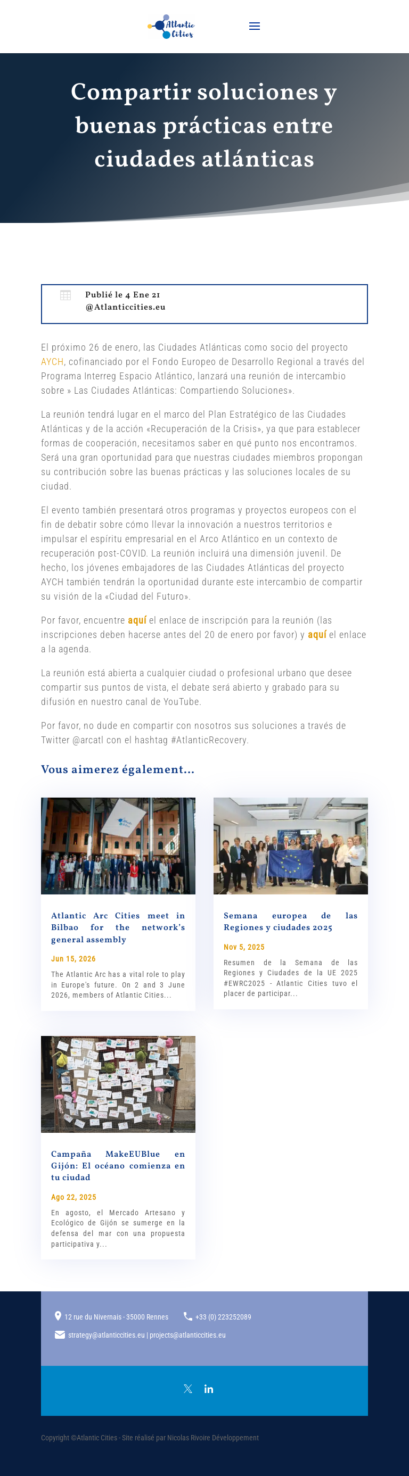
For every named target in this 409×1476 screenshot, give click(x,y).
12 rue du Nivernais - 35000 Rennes (116, 1317)
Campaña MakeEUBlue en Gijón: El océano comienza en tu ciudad (118, 1166)
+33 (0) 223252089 (223, 1317)
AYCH (52, 361)
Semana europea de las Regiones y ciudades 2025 (291, 922)
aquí (137, 620)
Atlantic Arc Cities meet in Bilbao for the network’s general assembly (118, 928)
